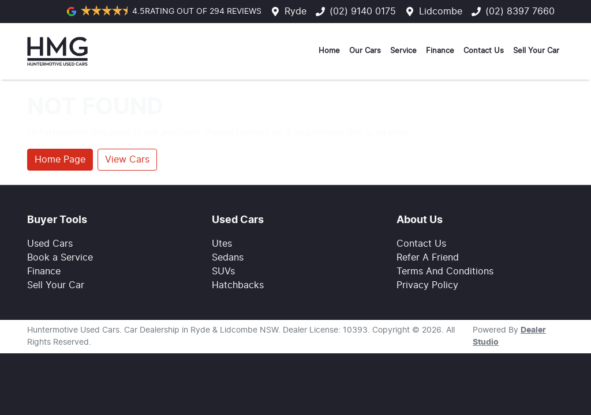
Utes (222, 243)
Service (403, 51)
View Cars (127, 159)
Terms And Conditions (445, 271)
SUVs (223, 271)
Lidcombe (440, 11)
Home (329, 51)
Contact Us (483, 51)
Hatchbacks (238, 285)
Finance (440, 51)
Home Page (60, 159)
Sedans (228, 257)
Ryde (295, 11)
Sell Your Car (536, 51)
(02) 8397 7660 (520, 11)
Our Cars (365, 51)
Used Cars (50, 243)
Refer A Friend (428, 257)
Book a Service (60, 257)
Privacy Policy (427, 285)
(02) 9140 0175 (363, 11)
